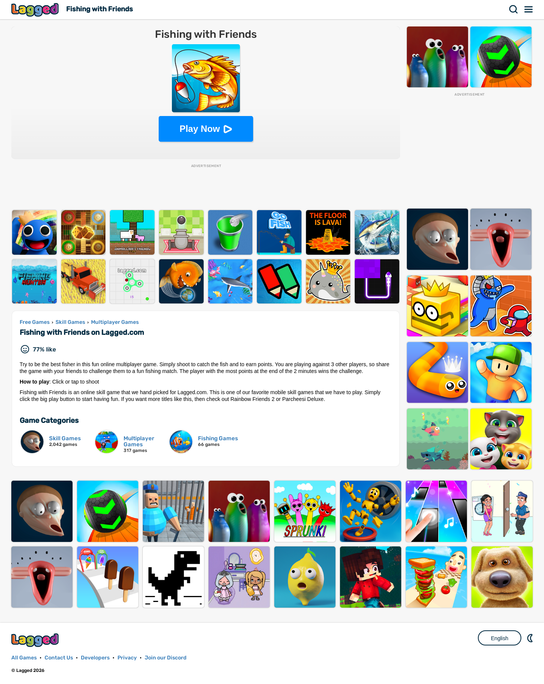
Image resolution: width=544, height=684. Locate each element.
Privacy (127, 658)
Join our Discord (166, 658)
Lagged (35, 9)
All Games (24, 658)
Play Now (199, 129)
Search (513, 9)
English (499, 638)
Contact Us (59, 658)
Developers (95, 658)
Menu (528, 9)
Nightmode (530, 637)
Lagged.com (35, 640)
